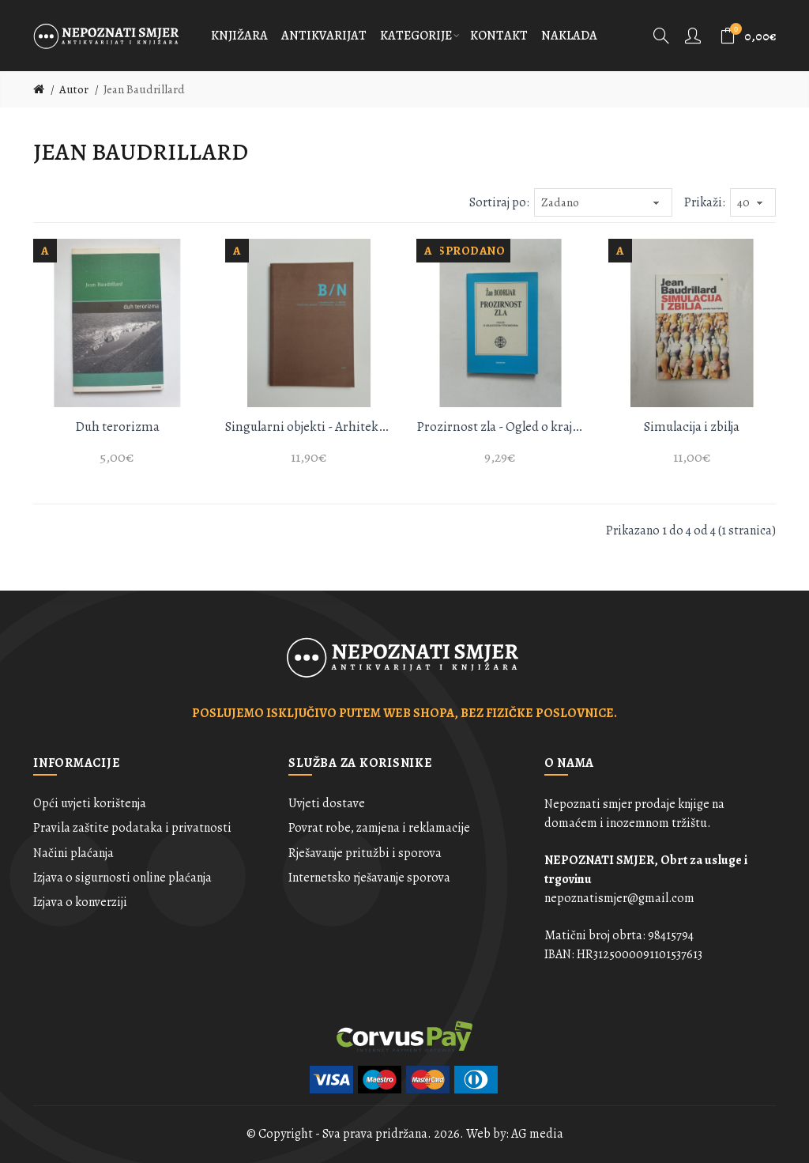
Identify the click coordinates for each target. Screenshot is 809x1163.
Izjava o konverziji (80, 902)
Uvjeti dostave (326, 803)
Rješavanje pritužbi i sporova (365, 853)
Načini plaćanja (73, 853)
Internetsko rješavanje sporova (369, 877)
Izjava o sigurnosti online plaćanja (122, 877)
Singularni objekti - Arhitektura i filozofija (309, 426)
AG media (537, 1133)
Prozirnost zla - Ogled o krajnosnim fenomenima (500, 426)
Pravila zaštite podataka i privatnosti (132, 827)
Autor (73, 89)
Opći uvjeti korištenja (89, 803)
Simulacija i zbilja (691, 426)
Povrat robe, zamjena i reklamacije (379, 827)
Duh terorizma (117, 426)
